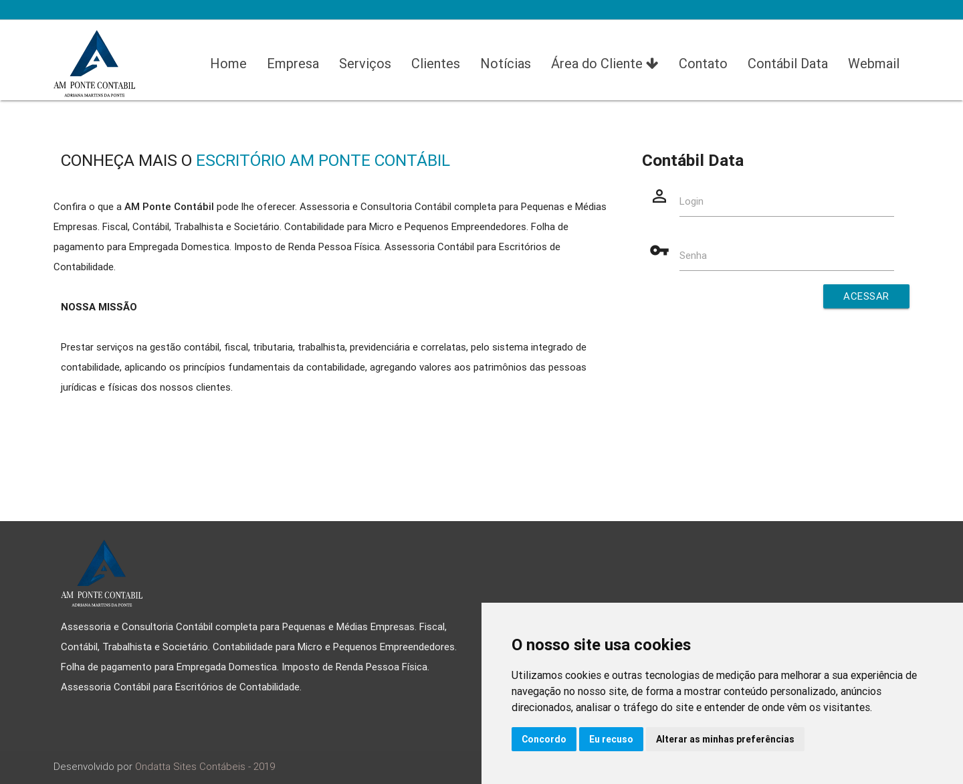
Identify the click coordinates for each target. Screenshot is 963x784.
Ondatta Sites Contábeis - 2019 (205, 766)
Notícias (505, 63)
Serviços (365, 63)
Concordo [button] (544, 739)
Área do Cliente (605, 63)
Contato (703, 63)
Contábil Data (788, 63)
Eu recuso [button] (611, 739)
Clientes (435, 63)
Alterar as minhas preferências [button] (725, 739)
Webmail (873, 63)
